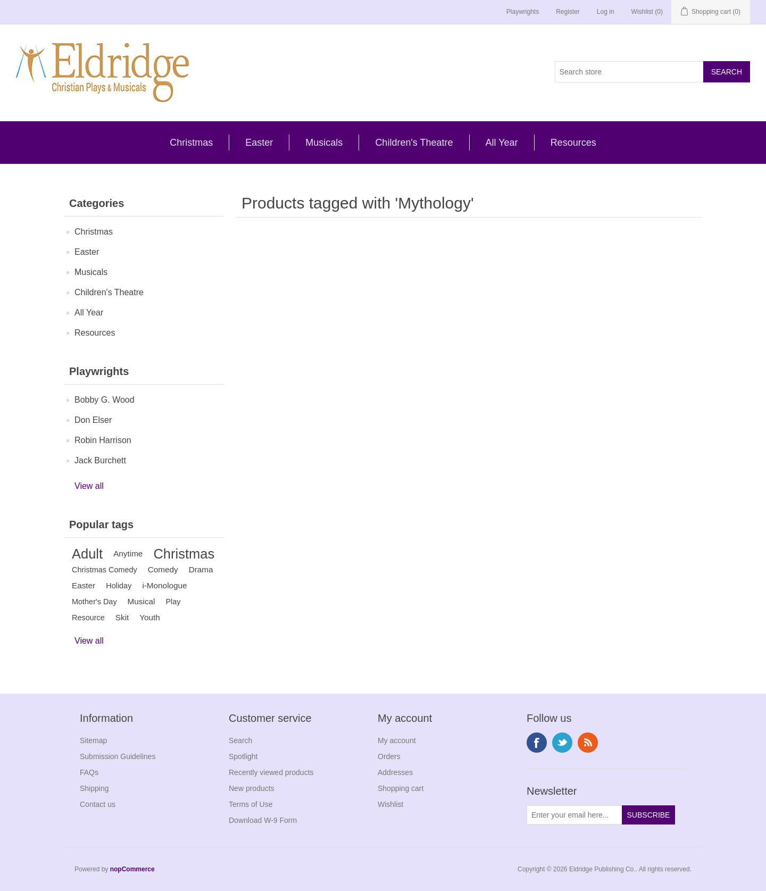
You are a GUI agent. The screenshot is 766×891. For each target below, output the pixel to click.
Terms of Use (250, 804)
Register (568, 11)
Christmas (191, 142)
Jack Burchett (100, 460)
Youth (149, 617)
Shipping (94, 788)
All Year (502, 142)
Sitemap (93, 740)
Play (172, 601)
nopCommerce (132, 869)
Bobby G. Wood (104, 399)
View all (89, 485)
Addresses (395, 772)
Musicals (324, 142)
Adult (87, 553)
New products (251, 788)
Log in (605, 11)
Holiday (118, 585)
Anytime (128, 553)
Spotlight (243, 756)
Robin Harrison (102, 440)
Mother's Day (94, 601)
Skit (122, 617)
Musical (141, 601)
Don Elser (93, 419)
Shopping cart (400, 788)
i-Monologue (164, 585)
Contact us (97, 804)
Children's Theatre (414, 142)
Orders (389, 756)
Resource (88, 617)
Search (240, 740)
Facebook (537, 742)
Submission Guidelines (117, 756)
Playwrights (522, 11)
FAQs (89, 772)
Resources (573, 142)
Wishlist (390, 804)
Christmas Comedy (104, 569)
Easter (259, 142)
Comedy (163, 569)
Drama (201, 569)
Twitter (562, 742)
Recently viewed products (271, 772)
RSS (588, 742)
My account (397, 740)
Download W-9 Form (263, 820)
